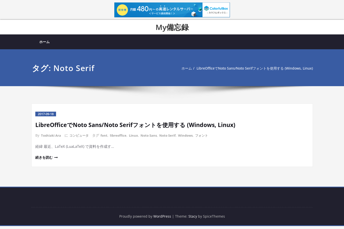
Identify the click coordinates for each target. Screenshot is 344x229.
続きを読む (44, 159)
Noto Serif (173, 138)
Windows (192, 138)
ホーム (44, 41)
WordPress (162, 219)
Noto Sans (153, 138)
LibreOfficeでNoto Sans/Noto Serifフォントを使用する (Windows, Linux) (251, 74)
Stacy (193, 219)
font (106, 138)
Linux (137, 138)
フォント (209, 138)
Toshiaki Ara (51, 138)
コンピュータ (81, 138)
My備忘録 (172, 27)
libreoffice (121, 138)
